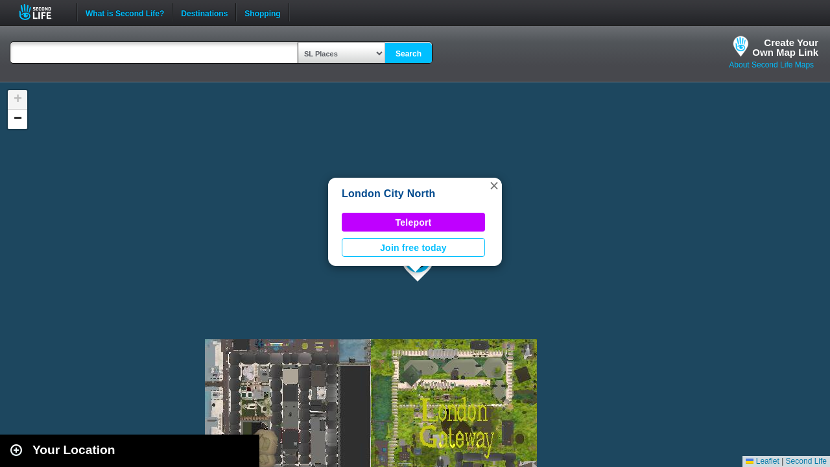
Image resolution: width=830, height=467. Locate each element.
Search (408, 53)
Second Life (42, 12)
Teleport (414, 222)
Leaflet (762, 461)
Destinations (204, 12)
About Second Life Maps (771, 64)
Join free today (413, 248)
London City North (389, 193)
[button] (494, 185)
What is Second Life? (125, 12)
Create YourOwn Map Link (785, 47)
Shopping (262, 12)
